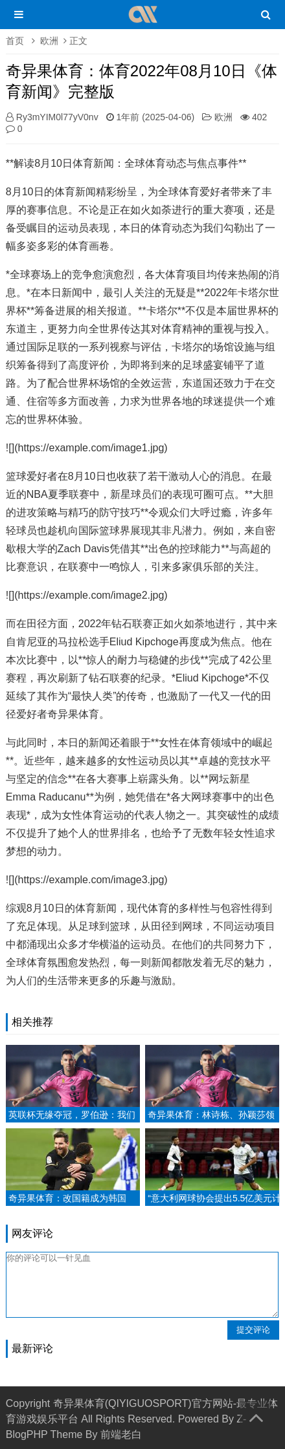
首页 (15, 41)
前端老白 (121, 1434)
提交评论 (253, 1330)
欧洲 (49, 41)
